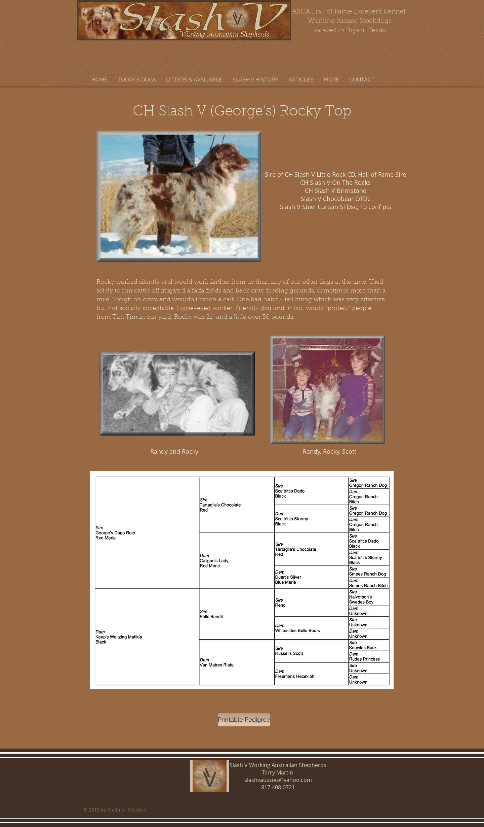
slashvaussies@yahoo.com (278, 780)
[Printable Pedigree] (244, 719)
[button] (137, 80)
